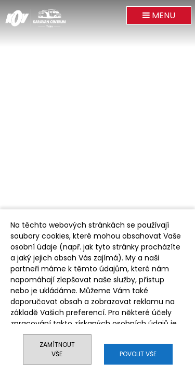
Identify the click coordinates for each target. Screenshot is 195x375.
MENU (158, 15)
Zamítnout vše (57, 349)
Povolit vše (138, 353)
